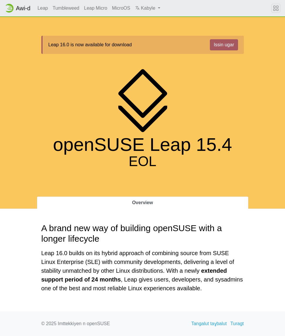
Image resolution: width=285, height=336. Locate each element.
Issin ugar (224, 44)
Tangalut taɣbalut (209, 323)
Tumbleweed (66, 8)
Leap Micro (95, 8)
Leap (43, 8)
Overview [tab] (142, 202)
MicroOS (121, 8)
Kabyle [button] (146, 8)
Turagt (237, 323)
